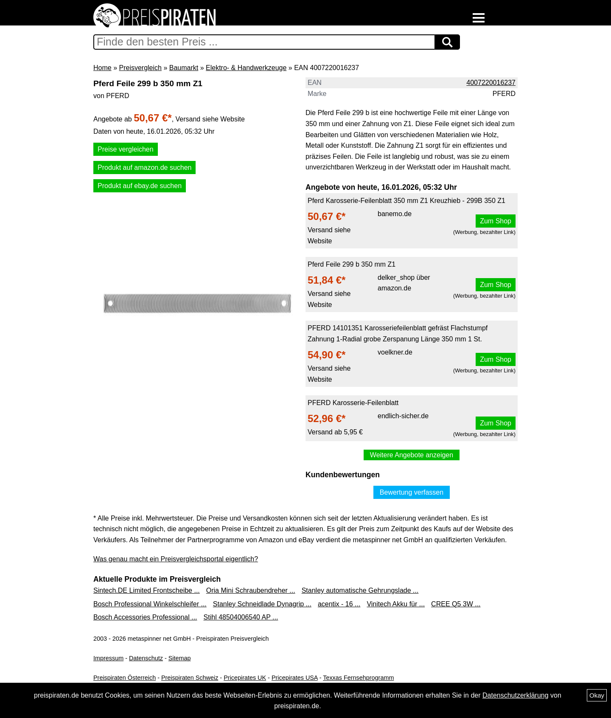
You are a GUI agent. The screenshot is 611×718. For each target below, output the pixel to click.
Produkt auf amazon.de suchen (144, 167)
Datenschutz (146, 658)
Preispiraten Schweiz (189, 677)
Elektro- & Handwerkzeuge (246, 67)
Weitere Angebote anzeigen (411, 455)
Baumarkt (183, 67)
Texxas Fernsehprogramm (358, 677)
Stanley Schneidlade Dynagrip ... (262, 604)
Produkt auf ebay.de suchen (140, 185)
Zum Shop (495, 221)
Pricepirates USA (295, 677)
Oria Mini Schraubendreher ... (250, 590)
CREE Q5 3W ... (455, 604)
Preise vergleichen (126, 149)
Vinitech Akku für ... (396, 604)
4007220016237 (491, 82)
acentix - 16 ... (339, 604)
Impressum (108, 658)
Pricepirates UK (245, 677)
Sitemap (179, 658)
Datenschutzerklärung (515, 695)
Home (102, 67)
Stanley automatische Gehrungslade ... (360, 590)
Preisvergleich (140, 67)
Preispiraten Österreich (124, 677)
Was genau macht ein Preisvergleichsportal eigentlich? (175, 559)
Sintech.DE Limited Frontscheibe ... (146, 590)
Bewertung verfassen (411, 492)
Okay (596, 695)
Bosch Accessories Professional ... (145, 617)
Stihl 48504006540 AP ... (241, 617)
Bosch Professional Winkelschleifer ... (150, 604)
